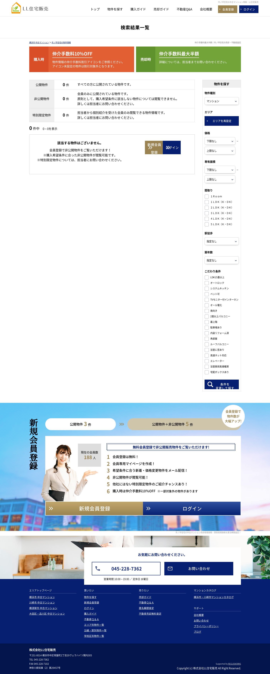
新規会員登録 (91, 602)
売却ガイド (161, 9)
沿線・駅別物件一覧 (95, 630)
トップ (95, 9)
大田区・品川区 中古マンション (47, 613)
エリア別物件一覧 (94, 625)
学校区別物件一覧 (94, 636)
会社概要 (206, 9)
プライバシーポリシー (206, 626)
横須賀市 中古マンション (43, 608)
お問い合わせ (201, 620)
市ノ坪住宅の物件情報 (61, 42)
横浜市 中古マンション (39, 42)
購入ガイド (138, 9)
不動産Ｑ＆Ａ (91, 619)
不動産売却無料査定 (150, 613)
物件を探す (115, 9)
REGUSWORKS (234, 663)
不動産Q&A (184, 9)
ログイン (89, 608)
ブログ (197, 631)
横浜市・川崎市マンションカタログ (214, 597)
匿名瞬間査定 (146, 608)
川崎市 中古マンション (42, 602)
